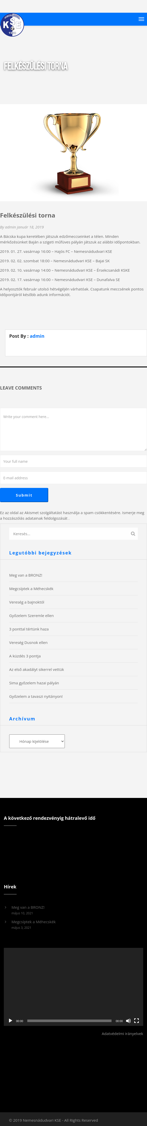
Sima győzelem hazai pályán (34, 682)
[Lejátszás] (10, 1020)
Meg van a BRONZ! (25, 575)
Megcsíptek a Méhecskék (31, 588)
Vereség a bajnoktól (26, 602)
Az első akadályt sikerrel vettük (36, 669)
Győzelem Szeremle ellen (31, 615)
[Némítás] (128, 1020)
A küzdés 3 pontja (25, 655)
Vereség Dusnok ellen (28, 642)
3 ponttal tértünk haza (29, 628)
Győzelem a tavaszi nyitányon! (36, 696)
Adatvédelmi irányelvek (122, 1033)
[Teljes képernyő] (136, 1020)
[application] (73, 987)
